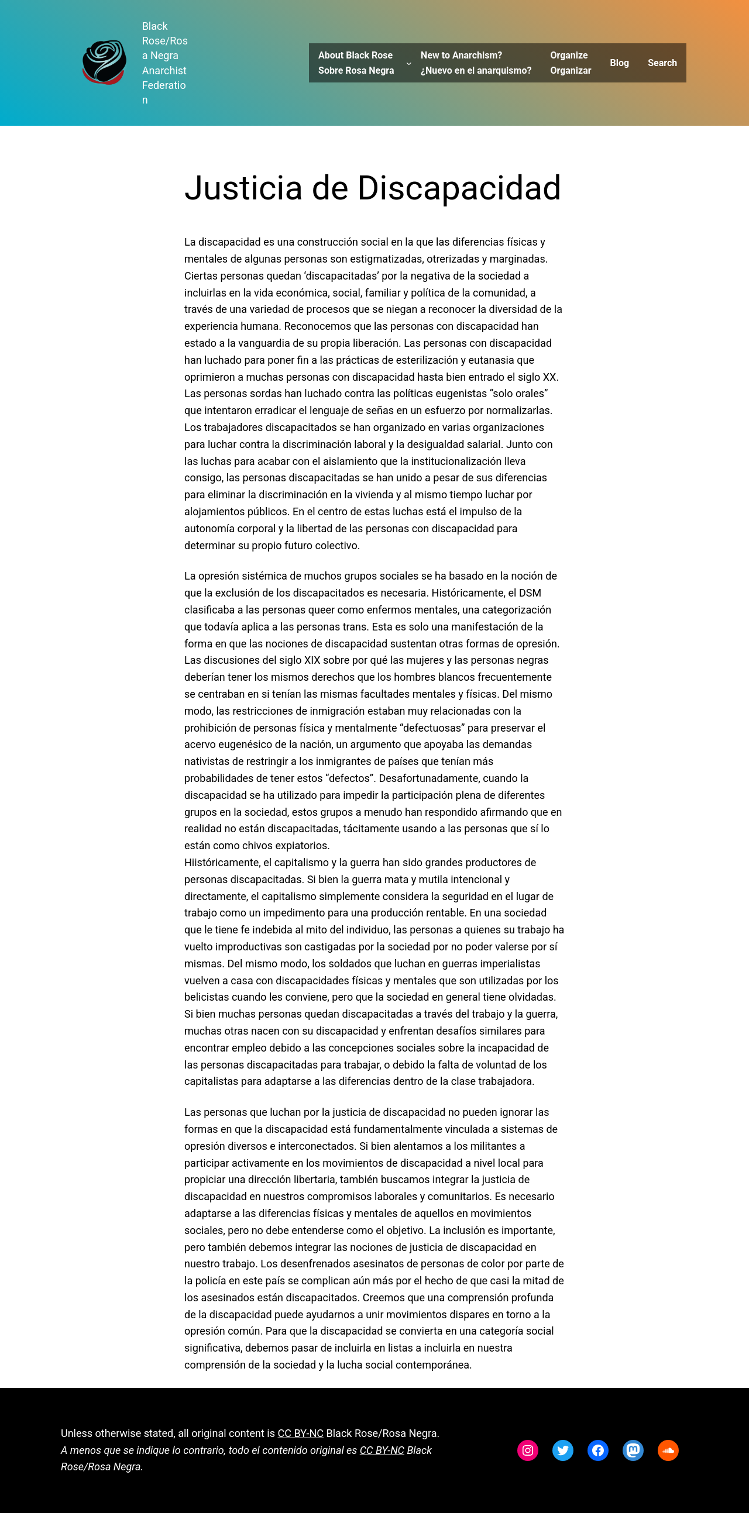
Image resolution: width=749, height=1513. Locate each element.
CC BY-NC (301, 1433)
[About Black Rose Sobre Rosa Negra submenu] (409, 63)
